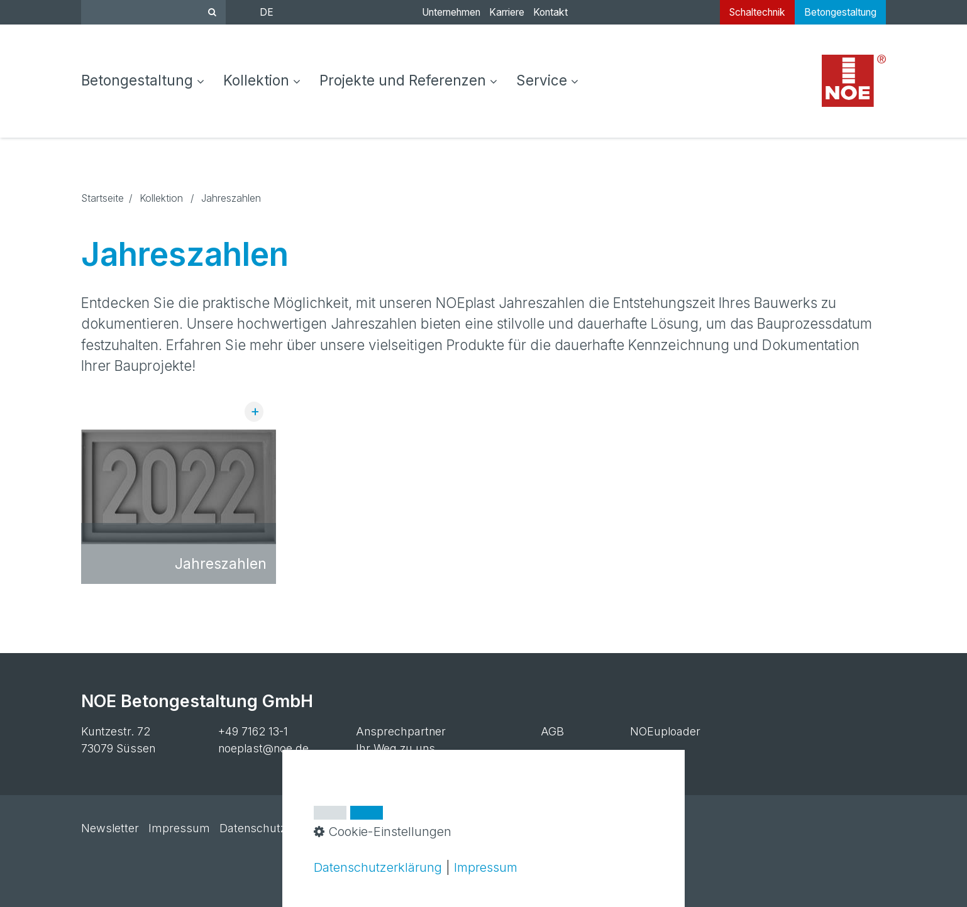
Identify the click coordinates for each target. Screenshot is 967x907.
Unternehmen (451, 12)
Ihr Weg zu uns (395, 748)
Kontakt (550, 12)
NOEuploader (665, 731)
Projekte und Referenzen (408, 80)
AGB (552, 731)
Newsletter (110, 828)
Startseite (102, 198)
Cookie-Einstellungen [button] (382, 831)
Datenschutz (252, 828)
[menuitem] (147, 81)
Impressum (179, 828)
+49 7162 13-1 (253, 731)
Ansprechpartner (401, 731)
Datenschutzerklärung (378, 867)
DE (267, 12)
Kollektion (262, 80)
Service (547, 80)
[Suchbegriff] (153, 12)
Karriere (506, 12)
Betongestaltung (142, 80)
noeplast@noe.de (263, 748)
